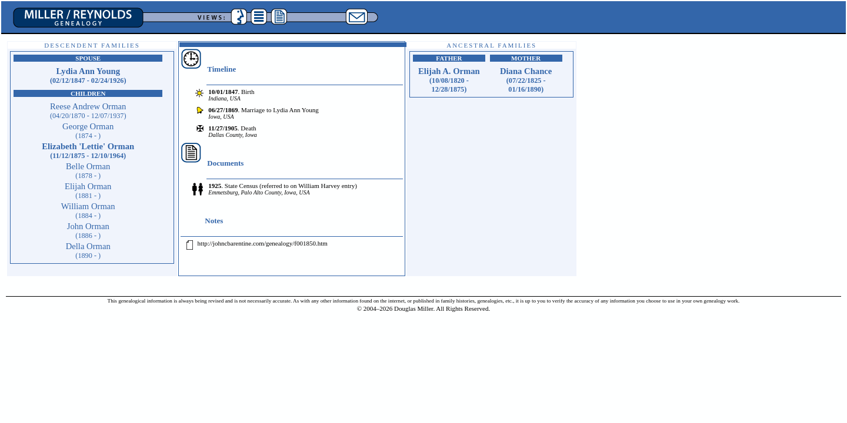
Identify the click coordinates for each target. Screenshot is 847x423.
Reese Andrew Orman (88, 111)
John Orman (88, 230)
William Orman (88, 211)
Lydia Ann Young (88, 75)
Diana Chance (526, 79)
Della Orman (88, 250)
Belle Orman (88, 171)
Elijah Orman (88, 191)
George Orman (88, 131)
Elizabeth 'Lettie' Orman (88, 151)
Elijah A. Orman (449, 79)
